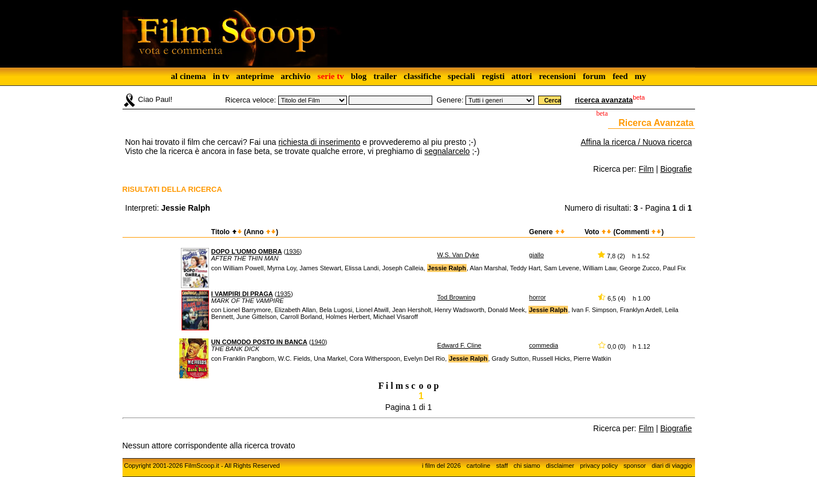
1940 (318, 341)
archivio (295, 76)
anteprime (255, 76)
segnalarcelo (446, 151)
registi (493, 76)
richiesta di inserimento (319, 142)
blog (359, 76)
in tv (221, 76)
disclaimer (560, 465)
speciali (461, 76)
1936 (292, 251)
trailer (385, 76)
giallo (536, 254)
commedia (543, 345)
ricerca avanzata (604, 100)
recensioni (557, 76)
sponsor (634, 465)
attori (521, 76)
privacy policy (599, 465)
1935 (283, 293)
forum (594, 76)
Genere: (450, 100)
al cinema (188, 76)
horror (537, 297)
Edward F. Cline (459, 345)
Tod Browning (456, 297)
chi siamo (527, 465)
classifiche (422, 76)
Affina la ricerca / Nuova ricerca (636, 142)
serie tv (331, 76)
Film (645, 169)
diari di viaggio (672, 465)
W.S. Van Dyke (458, 254)
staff (502, 465)
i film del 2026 (441, 465)
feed (620, 76)
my (640, 76)
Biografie (676, 169)
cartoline (479, 465)
